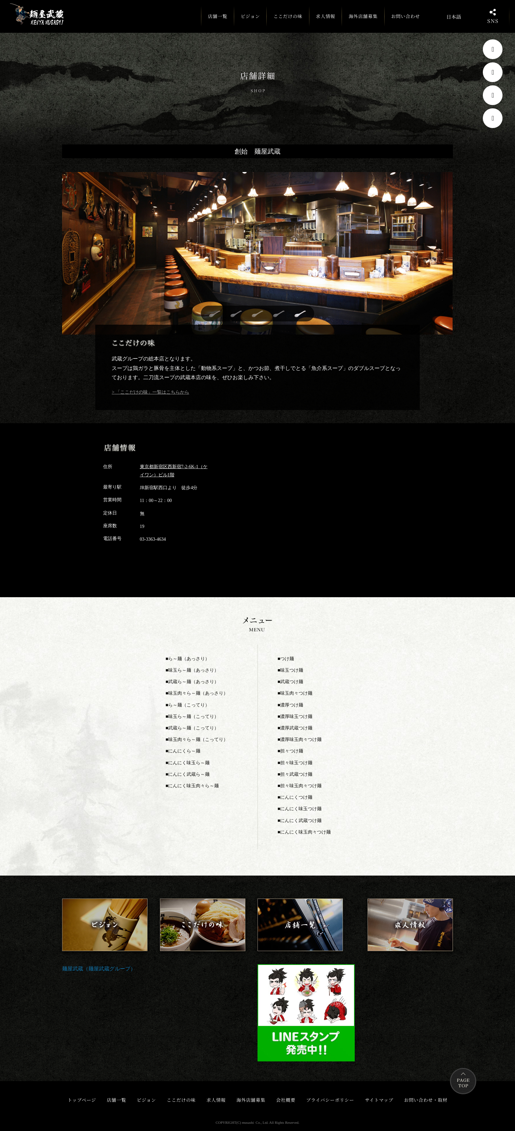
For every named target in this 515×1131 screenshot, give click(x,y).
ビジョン (249, 16)
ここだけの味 (286, 16)
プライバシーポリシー (330, 1100)
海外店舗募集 (361, 16)
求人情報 (324, 16)
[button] (215, 314)
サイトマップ (379, 1100)
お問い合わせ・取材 (425, 1100)
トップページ (82, 1100)
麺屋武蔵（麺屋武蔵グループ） (99, 968)
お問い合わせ (404, 16)
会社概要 (286, 1100)
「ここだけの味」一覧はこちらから (151, 392)
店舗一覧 (216, 19)
